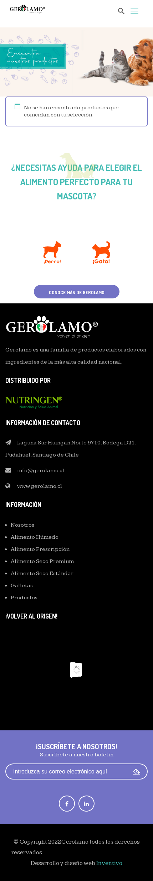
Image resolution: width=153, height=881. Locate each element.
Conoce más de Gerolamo (76, 292)
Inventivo (109, 863)
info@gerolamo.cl (40, 470)
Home (61, 77)
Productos (24, 597)
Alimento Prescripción (40, 549)
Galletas (22, 585)
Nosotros (22, 525)
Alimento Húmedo (34, 537)
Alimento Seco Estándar (42, 573)
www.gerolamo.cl (39, 486)
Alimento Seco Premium (42, 561)
